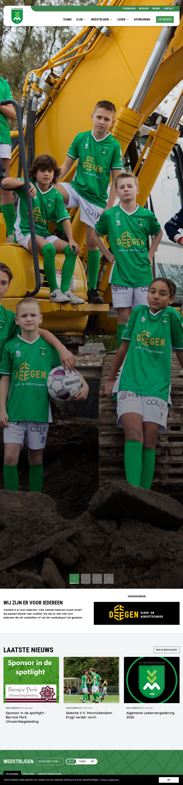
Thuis (82, 761)
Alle (71, 761)
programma (12, 774)
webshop (144, 8)
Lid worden (165, 19)
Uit (93, 761)
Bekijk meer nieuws (166, 650)
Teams (67, 19)
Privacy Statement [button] (110, 780)
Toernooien (129, 8)
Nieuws (156, 8)
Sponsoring (142, 19)
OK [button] (168, 780)
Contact (169, 8)
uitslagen (28, 774)
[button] (81, 19)
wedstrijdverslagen (50, 774)
